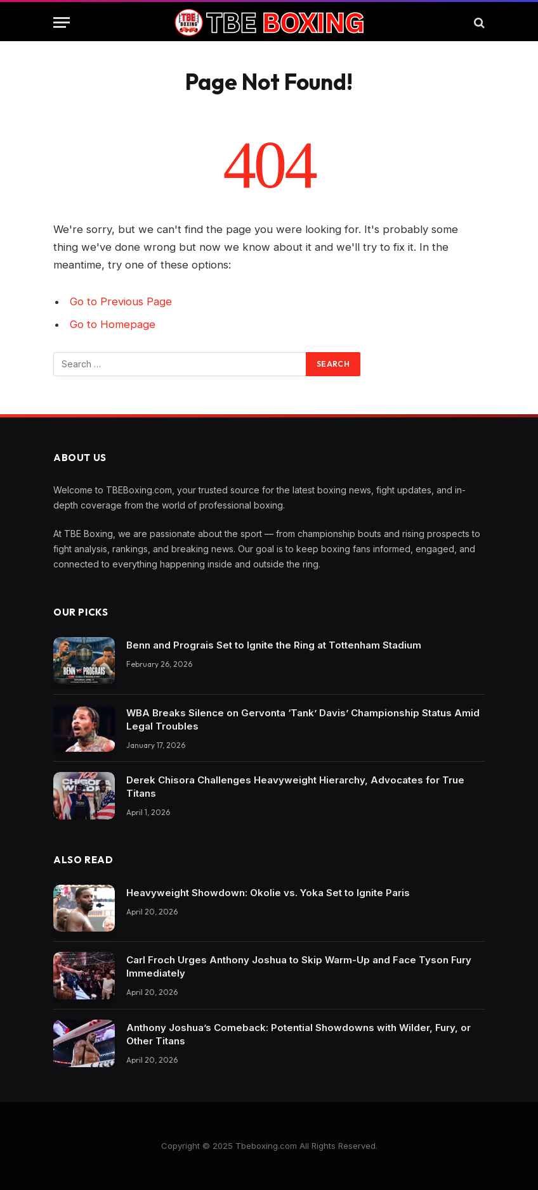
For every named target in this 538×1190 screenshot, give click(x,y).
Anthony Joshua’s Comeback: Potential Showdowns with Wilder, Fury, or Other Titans (298, 1034)
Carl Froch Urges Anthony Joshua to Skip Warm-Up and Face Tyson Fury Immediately (298, 966)
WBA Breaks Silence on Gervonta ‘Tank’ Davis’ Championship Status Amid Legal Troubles (303, 719)
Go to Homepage (112, 324)
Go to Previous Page (121, 301)
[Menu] (61, 22)
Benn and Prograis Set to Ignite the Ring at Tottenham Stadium (273, 645)
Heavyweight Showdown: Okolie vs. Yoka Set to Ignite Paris (268, 893)
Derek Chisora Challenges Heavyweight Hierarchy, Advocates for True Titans (295, 786)
